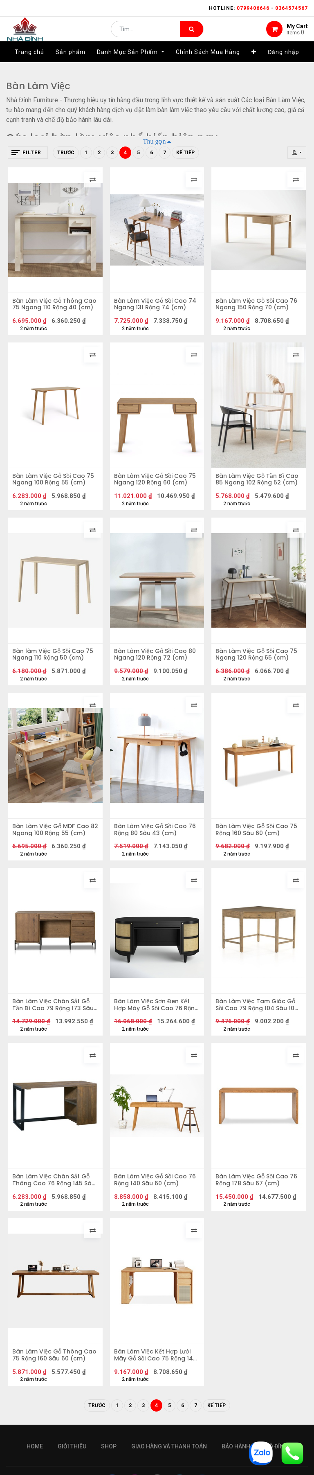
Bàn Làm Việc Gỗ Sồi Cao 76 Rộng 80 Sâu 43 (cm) (157, 844)
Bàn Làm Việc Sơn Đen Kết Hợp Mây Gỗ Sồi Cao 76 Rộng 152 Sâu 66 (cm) (154, 1023)
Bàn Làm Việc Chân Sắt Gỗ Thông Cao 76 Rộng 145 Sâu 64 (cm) (53, 1202)
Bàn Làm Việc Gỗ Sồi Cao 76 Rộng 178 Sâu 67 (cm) (258, 1202)
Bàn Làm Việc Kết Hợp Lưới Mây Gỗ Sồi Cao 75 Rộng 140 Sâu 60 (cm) (154, 1381)
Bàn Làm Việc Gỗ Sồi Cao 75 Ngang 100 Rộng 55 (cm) (55, 485)
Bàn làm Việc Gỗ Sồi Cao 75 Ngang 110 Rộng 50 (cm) (54, 664)
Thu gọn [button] (154, 141)
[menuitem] (29, 64)
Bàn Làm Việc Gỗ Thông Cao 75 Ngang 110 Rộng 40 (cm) (53, 306)
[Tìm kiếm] (191, 35)
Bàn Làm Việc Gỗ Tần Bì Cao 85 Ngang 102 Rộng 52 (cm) (257, 485)
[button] (254, 64)
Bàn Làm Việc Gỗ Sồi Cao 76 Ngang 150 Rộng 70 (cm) (258, 306)
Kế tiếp (185, 152)
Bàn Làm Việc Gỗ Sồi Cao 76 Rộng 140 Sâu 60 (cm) (157, 1202)
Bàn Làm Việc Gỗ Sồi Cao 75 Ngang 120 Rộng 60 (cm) (157, 485)
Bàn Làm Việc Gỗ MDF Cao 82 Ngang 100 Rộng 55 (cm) (52, 844)
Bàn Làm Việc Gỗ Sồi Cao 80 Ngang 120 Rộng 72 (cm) (157, 664)
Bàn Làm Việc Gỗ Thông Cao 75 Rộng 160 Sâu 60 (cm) (49, 1381)
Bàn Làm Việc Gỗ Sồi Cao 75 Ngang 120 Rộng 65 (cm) (258, 664)
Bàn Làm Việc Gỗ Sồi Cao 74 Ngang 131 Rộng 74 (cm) (156, 306)
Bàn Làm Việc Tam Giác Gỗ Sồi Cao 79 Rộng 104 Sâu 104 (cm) (257, 1023)
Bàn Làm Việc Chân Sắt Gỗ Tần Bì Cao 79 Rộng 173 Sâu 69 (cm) (55, 1023)
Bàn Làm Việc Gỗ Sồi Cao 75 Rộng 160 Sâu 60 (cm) (258, 844)
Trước (65, 152)
